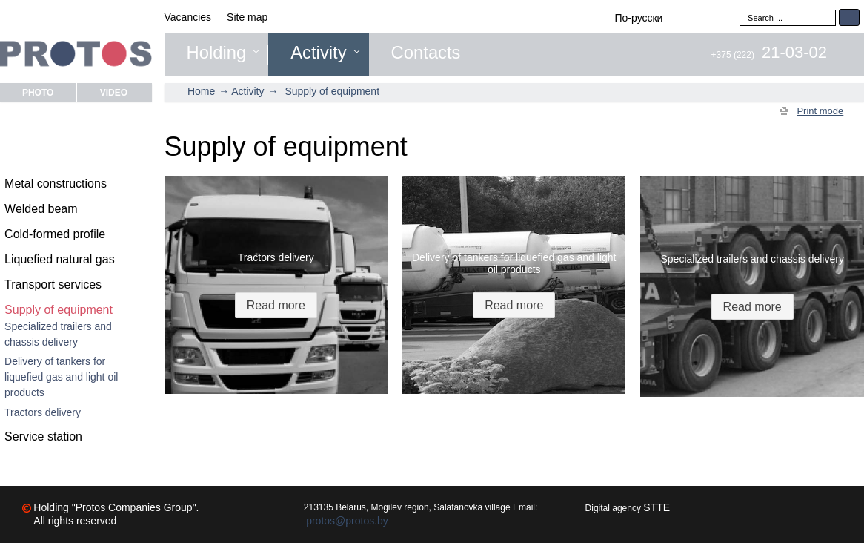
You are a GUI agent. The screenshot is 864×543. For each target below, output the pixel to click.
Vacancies (188, 17)
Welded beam (40, 209)
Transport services (53, 284)
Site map (247, 17)
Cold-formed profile (54, 234)
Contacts (426, 53)
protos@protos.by (347, 521)
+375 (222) (769, 55)
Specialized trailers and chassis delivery (58, 334)
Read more (276, 305)
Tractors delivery (42, 412)
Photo (37, 92)
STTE (656, 507)
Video (113, 92)
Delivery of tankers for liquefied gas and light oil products (61, 376)
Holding (217, 53)
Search (849, 17)
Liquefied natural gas (59, 259)
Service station (43, 436)
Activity (318, 53)
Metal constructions (55, 183)
